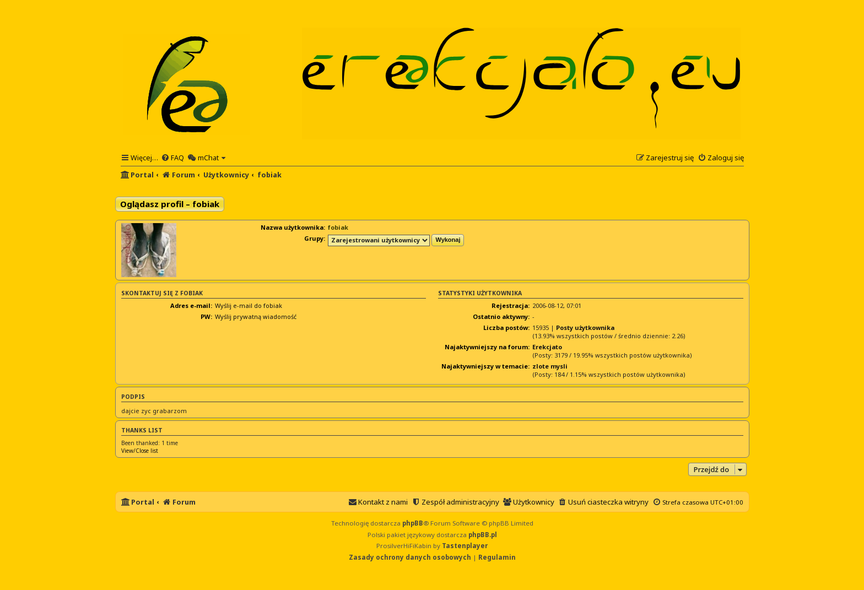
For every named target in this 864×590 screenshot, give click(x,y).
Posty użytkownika (585, 327)
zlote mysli (550, 366)
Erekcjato (547, 347)
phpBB (412, 523)
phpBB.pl (482, 535)
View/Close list (139, 450)
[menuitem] (172, 157)
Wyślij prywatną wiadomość (255, 316)
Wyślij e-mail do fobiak (248, 305)
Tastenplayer (465, 546)
